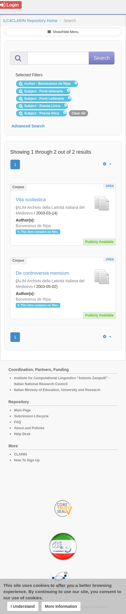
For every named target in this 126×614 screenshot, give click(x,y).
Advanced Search (28, 126)
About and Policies (29, 428)
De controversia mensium (42, 273)
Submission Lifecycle (31, 416)
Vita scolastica (31, 199)
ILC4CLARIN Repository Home (30, 20)
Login (9, 5)
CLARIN (20, 454)
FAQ (17, 422)
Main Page (22, 410)
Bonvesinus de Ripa (33, 226)
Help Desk (22, 434)
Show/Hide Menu (63, 32)
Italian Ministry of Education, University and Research (57, 390)
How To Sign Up (27, 460)
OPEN (110, 186)
